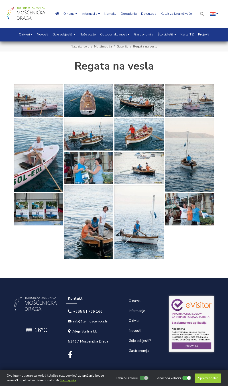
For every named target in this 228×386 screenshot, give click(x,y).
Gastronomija (143, 34)
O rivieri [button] (24, 34)
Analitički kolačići (169, 378)
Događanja (129, 13)
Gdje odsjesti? (140, 340)
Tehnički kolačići (127, 378)
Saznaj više (68, 380)
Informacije (137, 310)
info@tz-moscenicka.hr (90, 321)
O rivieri (134, 320)
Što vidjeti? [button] (165, 34)
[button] (214, 14)
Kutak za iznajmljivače (176, 13)
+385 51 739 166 (88, 311)
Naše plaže (88, 34)
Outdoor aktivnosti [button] (113, 34)
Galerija (122, 46)
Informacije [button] (89, 13)
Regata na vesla (145, 46)
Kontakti (110, 13)
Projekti (203, 34)
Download (148, 13)
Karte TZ (187, 34)
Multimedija (103, 46)
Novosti (42, 34)
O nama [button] (69, 13)
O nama (134, 300)
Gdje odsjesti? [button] (63, 34)
